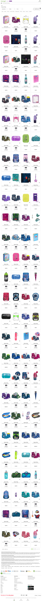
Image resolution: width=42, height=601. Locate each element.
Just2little (21, 567)
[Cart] (10, 25)
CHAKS (6, 568)
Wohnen (2, 591)
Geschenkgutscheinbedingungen (18, 583)
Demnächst (15, 587)
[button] (4, 10)
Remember (2, 568)
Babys (1, 587)
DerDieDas (9, 567)
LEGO (9, 568)
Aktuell (15, 586)
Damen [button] (27, 12)
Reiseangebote (16, 590)
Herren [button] (8, 12)
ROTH (24, 567)
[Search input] (22, 3)
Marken (2, 593)
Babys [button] (24, 12)
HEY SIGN (27, 567)
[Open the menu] (2, 4)
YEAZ (11, 568)
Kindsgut (6, 567)
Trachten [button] (30, 12)
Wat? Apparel (33, 567)
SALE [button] (2, 12)
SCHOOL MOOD (16, 567)
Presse (1, 582)
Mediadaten (2, 583)
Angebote (2, 586)
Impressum (15, 581)
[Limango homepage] (3, 1)
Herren (2, 590)
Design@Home (38, 567)
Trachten (2, 592)
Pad (29, 567)
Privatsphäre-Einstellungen (17, 582)
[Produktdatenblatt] (6, 24)
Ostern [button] (21, 12)
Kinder (1, 588)
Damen (2, 589)
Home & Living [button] (12, 12)
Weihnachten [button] (17, 12)
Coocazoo (2, 567)
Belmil (12, 567)
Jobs (1, 581)
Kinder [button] (5, 12)
